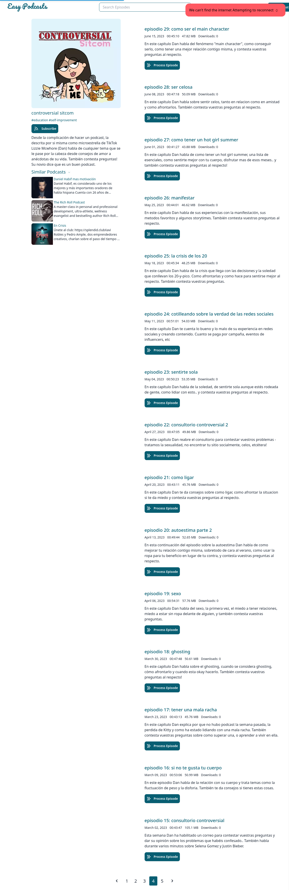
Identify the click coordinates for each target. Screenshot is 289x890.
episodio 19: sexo (163, 594)
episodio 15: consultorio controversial (185, 820)
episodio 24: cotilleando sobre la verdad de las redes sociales (209, 314)
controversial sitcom (52, 113)
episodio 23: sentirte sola (171, 372)
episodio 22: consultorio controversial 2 (186, 425)
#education (40, 120)
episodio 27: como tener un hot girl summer (191, 140)
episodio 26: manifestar (170, 198)
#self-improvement (63, 120)
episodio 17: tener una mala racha (181, 710)
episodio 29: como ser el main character (187, 29)
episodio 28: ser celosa (169, 87)
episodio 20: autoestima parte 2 (178, 530)
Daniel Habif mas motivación (75, 179)
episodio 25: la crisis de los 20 (176, 256)
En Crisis (60, 225)
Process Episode (162, 65)
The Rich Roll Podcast (69, 202)
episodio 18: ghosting (167, 652)
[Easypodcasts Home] (51, 7)
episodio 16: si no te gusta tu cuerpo (183, 768)
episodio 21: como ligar (169, 477)
